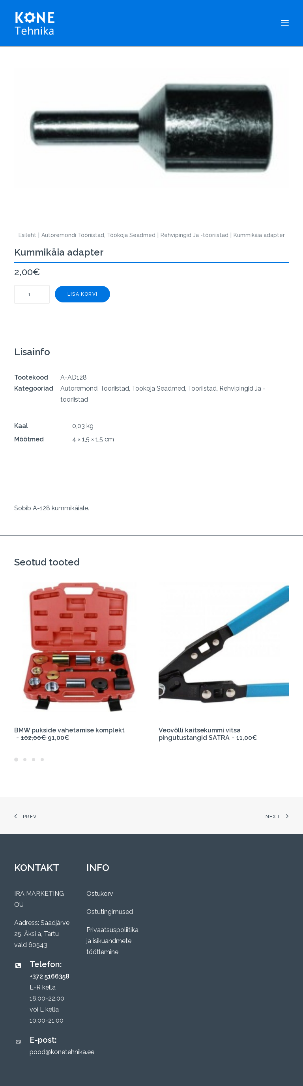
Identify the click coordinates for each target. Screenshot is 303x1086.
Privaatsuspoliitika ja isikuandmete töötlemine (112, 941)
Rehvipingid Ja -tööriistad (194, 235)
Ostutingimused (109, 912)
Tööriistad (202, 388)
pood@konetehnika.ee (62, 1052)
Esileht (27, 235)
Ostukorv (99, 893)
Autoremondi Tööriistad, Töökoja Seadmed (98, 235)
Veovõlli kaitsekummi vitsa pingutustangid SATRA (208, 733)
